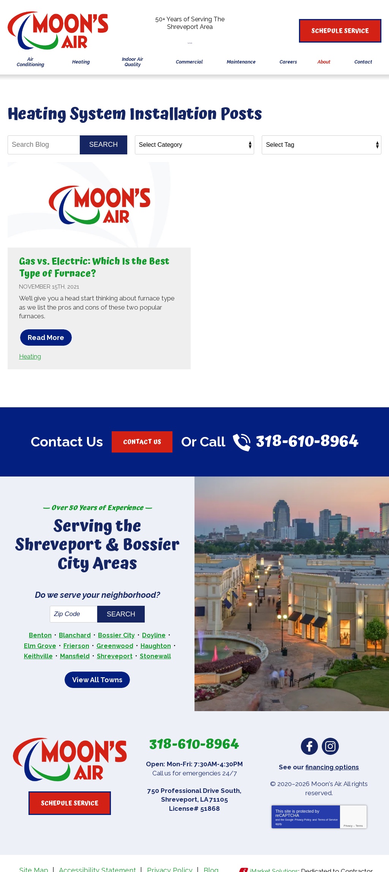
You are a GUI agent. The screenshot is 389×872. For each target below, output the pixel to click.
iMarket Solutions (273, 848)
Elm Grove (38, 626)
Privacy (348, 804)
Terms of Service (328, 798)
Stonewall (156, 635)
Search (103, 144)
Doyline (155, 616)
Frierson (75, 626)
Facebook (309, 725)
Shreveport (115, 635)
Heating (30, 356)
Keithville (36, 635)
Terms (359, 804)
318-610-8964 (195, 38)
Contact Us (142, 441)
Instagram (330, 725)
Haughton (156, 626)
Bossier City (117, 616)
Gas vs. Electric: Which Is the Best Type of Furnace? (92, 267)
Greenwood (115, 626)
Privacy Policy (303, 798)
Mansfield (74, 635)
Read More (46, 337)
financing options (332, 746)
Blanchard (75, 616)
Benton (39, 616)
